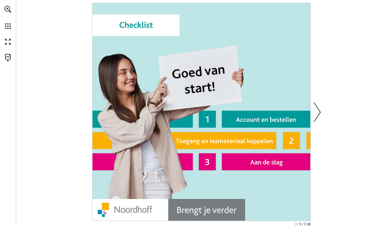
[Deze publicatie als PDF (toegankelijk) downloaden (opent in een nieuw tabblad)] (8, 58)
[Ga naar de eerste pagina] (296, 224)
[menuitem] (8, 17)
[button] (8, 9)
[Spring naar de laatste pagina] (309, 224)
